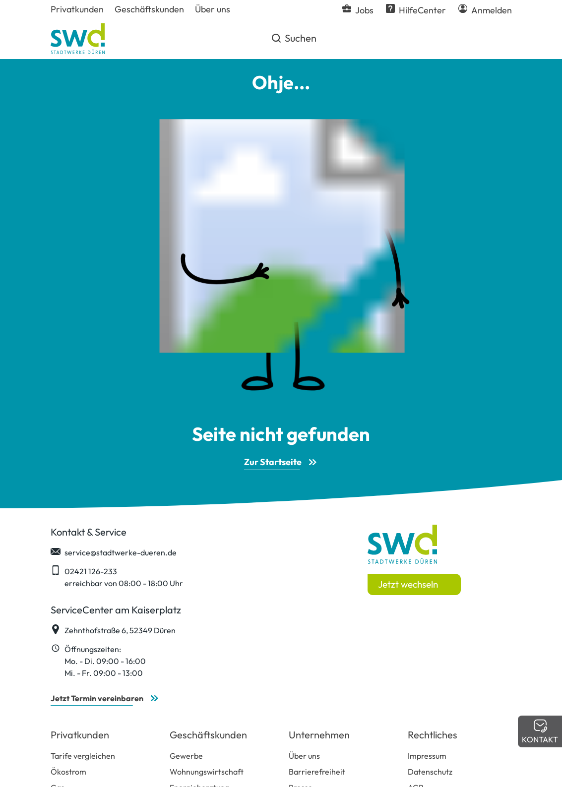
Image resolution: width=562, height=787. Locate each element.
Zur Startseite (273, 462)
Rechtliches (432, 734)
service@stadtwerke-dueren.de (114, 551)
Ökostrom (68, 772)
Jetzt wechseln (408, 584)
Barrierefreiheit (317, 772)
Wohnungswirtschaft (207, 772)
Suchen (293, 42)
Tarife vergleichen (83, 756)
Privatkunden (80, 734)
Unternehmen (319, 734)
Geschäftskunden (208, 734)
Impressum (427, 756)
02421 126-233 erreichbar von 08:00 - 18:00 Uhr (117, 576)
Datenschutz (430, 772)
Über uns (304, 756)
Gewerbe (186, 756)
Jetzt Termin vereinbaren (97, 698)
